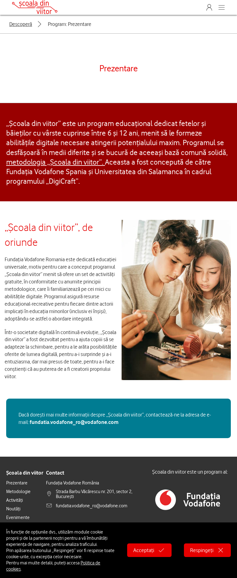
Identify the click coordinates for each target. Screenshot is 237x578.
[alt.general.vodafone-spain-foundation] (187, 498)
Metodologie (18, 491)
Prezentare (16, 482)
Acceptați (149, 550)
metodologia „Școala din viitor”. (55, 161)
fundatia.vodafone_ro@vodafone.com (74, 422)
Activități (14, 499)
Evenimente (18, 517)
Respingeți (207, 550)
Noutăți (13, 508)
